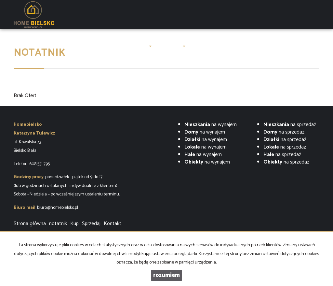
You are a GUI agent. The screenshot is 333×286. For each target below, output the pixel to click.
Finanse (256, 46)
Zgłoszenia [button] (171, 46)
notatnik (58, 223)
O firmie (118, 46)
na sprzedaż (289, 124)
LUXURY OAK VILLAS (80, 46)
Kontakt (278, 46)
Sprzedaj (91, 223)
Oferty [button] (142, 46)
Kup (74, 223)
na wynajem (210, 124)
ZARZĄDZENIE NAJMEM (216, 46)
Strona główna (36, 46)
